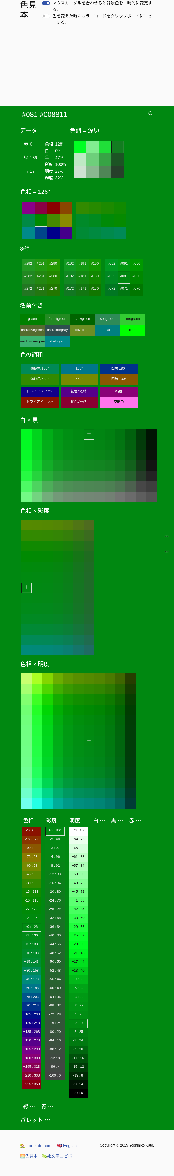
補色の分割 (79, 391)
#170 (95, 288)
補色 (118, 391)
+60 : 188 (31, 988)
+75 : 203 (31, 997)
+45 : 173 (31, 979)
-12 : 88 (55, 874)
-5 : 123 (31, 909)
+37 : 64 (78, 909)
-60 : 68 (31, 865)
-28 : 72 (55, 909)
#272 (28, 288)
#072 (111, 288)
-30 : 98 (31, 883)
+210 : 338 (31, 1075)
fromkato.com (35, 1145)
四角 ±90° (118, 368)
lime (132, 330)
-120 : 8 (31, 830)
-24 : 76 (55, 900)
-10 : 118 (31, 900)
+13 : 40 (78, 970)
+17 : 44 (78, 962)
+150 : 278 (31, 1040)
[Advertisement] (88, 67)
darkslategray (57, 330)
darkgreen (82, 319)
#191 (82, 263)
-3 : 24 (78, 1040)
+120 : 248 (31, 1023)
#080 (136, 276)
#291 (41, 263)
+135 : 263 (31, 1032)
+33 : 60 (78, 918)
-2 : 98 (55, 839)
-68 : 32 (55, 1005)
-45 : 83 (31, 874)
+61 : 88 (78, 857)
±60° (79, 368)
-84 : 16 (55, 1040)
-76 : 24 (55, 1023)
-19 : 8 (78, 1075)
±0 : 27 (78, 1023)
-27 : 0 (78, 1093)
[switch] (46, 3)
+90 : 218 (31, 1005)
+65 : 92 (78, 848)
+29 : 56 (78, 927)
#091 (124, 263)
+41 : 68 (78, 900)
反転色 (119, 402)
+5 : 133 (31, 944)
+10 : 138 (31, 953)
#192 (70, 263)
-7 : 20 (78, 1049)
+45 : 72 (78, 891)
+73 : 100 (78, 830)
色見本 (29, 1156)
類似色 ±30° (39, 368)
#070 (136, 288)
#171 (82, 288)
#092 (111, 263)
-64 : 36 (55, 997)
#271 (41, 288)
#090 (136, 263)
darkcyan (57, 341)
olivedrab (82, 330)
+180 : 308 (31, 1058)
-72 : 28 (55, 1014)
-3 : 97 (55, 848)
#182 (70, 276)
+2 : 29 (78, 1005)
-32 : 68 (55, 918)
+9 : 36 (78, 979)
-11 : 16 (78, 1058)
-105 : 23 (31, 839)
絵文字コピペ (57, 1156)
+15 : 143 (31, 962)
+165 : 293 (31, 1049)
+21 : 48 (78, 953)
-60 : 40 (55, 988)
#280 (53, 276)
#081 (124, 276)
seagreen (107, 319)
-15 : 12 (78, 1066)
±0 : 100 (55, 830)
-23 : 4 (78, 1084)
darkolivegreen (32, 330)
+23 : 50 (78, 944)
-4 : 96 (55, 857)
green (32, 319)
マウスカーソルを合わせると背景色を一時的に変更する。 (102, 6)
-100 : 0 (55, 1075)
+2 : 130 (31, 935)
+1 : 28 (78, 1014)
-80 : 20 (55, 1032)
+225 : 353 (31, 1084)
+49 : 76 (78, 883)
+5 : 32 (78, 988)
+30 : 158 (31, 970)
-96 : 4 (55, 1066)
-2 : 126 (31, 918)
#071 (124, 288)
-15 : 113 (31, 891)
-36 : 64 (55, 927)
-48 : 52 (55, 953)
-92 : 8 (55, 1058)
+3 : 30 (78, 997)
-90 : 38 (31, 848)
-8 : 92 (55, 865)
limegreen (132, 319)
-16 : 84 (55, 883)
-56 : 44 (55, 979)
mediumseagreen (32, 341)
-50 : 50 (55, 962)
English (67, 1145)
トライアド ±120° (39, 391)
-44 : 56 (55, 944)
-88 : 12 (55, 1049)
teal (107, 330)
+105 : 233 (31, 1014)
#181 (82, 276)
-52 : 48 (55, 970)
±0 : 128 (31, 927)
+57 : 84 (78, 865)
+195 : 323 (31, 1066)
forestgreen (57, 319)
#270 (53, 288)
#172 (70, 288)
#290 (53, 263)
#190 (95, 263)
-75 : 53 (31, 857)
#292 (28, 263)
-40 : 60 (55, 935)
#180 (95, 276)
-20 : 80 (55, 891)
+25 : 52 (78, 935)
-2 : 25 (78, 1032)
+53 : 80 (78, 874)
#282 (28, 276)
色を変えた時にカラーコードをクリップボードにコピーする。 (102, 19)
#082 (111, 276)
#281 (41, 276)
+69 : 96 (78, 839)
